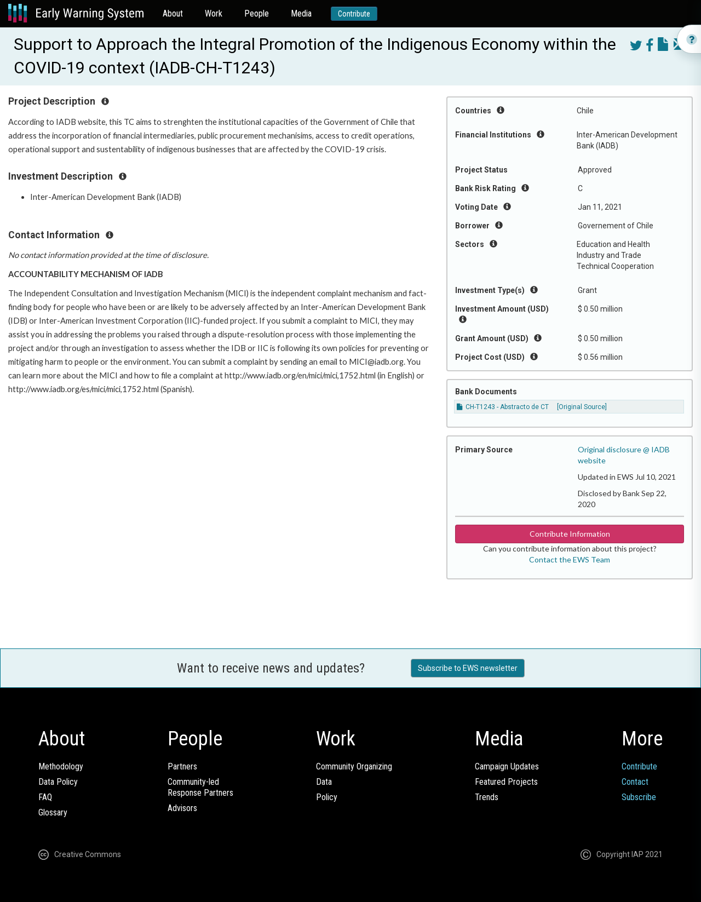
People (256, 13)
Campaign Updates (507, 766)
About (173, 13)
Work (213, 13)
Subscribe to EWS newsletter (468, 668)
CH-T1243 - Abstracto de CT (503, 407)
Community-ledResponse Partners (200, 787)
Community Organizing (354, 766)
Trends (486, 797)
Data (324, 782)
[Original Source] (582, 407)
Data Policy (58, 782)
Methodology (60, 766)
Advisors (182, 808)
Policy (326, 797)
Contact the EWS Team (569, 559)
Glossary (52, 812)
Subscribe (639, 797)
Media (301, 13)
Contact (635, 782)
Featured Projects (506, 782)
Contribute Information (570, 533)
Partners (182, 766)
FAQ (45, 797)
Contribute (354, 13)
